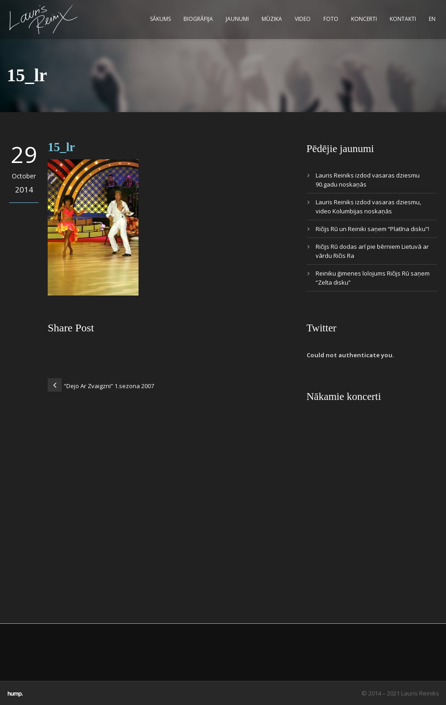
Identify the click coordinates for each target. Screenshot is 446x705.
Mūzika (272, 19)
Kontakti (403, 19)
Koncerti (364, 19)
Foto (330, 19)
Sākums (160, 19)
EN (432, 19)
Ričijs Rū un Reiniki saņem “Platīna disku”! (372, 229)
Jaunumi (237, 19)
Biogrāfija (198, 19)
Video (303, 19)
